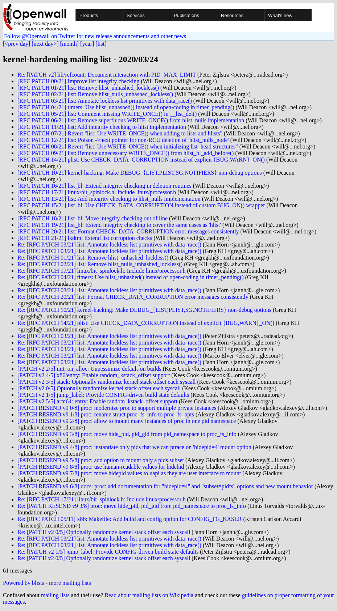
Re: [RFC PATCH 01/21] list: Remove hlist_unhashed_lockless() (92, 257)
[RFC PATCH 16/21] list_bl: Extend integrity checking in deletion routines (104, 186)
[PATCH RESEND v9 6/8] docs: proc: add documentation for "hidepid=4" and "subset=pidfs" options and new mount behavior (165, 486)
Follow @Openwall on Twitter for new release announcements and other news (95, 36)
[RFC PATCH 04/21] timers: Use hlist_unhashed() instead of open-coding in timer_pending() (125, 107)
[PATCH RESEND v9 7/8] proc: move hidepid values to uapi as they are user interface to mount (129, 473)
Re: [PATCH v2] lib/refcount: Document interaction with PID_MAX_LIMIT (106, 75)
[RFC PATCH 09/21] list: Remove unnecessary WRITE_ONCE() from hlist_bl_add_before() (125, 153)
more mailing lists (70, 583)
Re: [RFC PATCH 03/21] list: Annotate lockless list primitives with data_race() (109, 244)
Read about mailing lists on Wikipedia (148, 595)
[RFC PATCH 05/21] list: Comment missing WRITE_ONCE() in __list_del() (107, 114)
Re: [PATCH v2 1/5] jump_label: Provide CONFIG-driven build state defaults (107, 552)
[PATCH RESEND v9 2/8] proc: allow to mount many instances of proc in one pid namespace (126, 421)
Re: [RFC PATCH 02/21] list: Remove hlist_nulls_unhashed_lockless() (99, 264)
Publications (186, 15)
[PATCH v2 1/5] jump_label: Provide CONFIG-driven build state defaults (103, 395)
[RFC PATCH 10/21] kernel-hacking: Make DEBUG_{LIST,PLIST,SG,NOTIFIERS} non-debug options (139, 173)
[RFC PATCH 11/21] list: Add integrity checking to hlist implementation (101, 127)
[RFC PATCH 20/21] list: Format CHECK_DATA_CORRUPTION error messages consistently (128, 231)
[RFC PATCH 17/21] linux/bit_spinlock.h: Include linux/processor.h (96, 192)
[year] (87, 44)
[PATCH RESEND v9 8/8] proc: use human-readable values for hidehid (100, 467)
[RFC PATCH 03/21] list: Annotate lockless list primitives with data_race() (104, 101)
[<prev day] (16, 44)
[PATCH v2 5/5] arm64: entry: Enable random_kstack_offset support (97, 401)
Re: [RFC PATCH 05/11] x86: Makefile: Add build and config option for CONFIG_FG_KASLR (129, 519)
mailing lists (55, 595)
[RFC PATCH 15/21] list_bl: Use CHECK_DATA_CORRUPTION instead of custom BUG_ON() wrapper (141, 205)
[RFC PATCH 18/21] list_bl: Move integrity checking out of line (92, 218)
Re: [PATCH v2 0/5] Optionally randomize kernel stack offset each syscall (103, 532)
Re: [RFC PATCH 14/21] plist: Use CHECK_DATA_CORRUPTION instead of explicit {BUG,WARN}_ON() (145, 323)
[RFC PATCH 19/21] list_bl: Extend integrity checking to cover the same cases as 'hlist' (119, 225)
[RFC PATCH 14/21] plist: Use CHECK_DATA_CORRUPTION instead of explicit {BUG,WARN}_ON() (141, 159)
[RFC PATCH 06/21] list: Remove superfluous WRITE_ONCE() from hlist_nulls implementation (130, 120)
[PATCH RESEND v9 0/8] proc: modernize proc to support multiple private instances (116, 408)
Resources (232, 15)
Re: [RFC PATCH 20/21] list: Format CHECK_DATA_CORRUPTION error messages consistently (132, 297)
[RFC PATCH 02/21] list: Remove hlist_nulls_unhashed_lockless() (95, 94)
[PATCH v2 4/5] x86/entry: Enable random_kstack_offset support (93, 375)
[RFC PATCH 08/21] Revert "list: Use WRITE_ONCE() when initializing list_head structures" (127, 146)
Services (136, 15)
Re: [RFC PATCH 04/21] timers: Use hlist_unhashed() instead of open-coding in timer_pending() (130, 277)
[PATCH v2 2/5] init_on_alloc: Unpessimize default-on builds (89, 369)
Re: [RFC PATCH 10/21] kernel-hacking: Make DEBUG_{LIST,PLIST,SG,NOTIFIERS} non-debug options (144, 310)
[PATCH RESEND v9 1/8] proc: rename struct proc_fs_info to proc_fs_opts (105, 414)
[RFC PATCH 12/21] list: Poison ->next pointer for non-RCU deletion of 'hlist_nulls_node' (123, 140)
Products (88, 15)
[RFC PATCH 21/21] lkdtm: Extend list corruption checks (84, 238)
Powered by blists (23, 583)
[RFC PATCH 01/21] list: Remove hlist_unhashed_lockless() (88, 88)
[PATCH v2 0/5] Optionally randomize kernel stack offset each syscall (99, 388)
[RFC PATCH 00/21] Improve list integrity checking (78, 81)
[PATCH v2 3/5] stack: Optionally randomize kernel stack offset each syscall (106, 382)
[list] (100, 44)
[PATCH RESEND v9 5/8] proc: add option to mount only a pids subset (100, 460)
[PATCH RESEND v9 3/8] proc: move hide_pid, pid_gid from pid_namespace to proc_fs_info (127, 434)
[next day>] (45, 44)
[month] (69, 44)
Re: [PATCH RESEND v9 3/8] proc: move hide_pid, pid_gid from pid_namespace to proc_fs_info (131, 506)
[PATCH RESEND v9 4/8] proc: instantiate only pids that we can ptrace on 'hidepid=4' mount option (134, 447)
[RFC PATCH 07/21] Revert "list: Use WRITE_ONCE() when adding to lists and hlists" (119, 133)
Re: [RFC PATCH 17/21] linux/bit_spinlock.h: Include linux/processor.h (101, 271)
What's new (280, 15)
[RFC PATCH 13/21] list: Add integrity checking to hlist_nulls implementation (109, 199)
